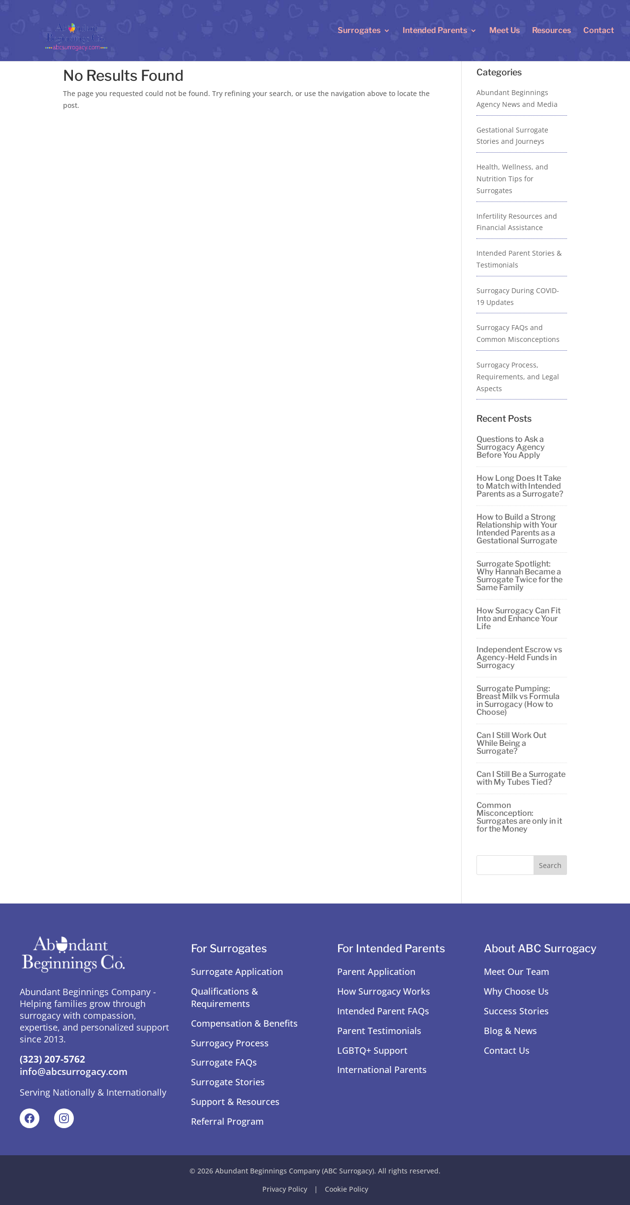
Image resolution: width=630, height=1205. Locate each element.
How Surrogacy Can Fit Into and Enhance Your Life (518, 618)
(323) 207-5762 (52, 1059)
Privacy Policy (284, 1189)
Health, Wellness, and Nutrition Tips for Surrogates (512, 178)
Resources (551, 31)
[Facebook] (29, 1118)
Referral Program (227, 1121)
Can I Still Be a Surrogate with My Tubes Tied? (521, 778)
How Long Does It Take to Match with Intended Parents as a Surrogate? (519, 486)
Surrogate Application (237, 971)
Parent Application (376, 971)
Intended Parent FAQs (383, 1011)
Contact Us (507, 1050)
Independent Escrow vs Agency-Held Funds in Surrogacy (519, 657)
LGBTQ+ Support (372, 1050)
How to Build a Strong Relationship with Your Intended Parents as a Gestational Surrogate (516, 528)
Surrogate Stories (228, 1082)
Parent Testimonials (379, 1031)
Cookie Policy (346, 1189)
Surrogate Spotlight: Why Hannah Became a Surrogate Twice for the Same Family (519, 575)
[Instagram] (64, 1118)
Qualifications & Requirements (224, 997)
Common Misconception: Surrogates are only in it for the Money (519, 817)
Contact (598, 31)
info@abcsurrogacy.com (73, 1071)
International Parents (382, 1069)
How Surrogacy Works (383, 991)
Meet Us (504, 31)
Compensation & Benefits (244, 1023)
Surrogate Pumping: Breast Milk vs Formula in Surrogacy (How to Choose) (518, 700)
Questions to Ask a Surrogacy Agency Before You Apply (510, 447)
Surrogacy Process (230, 1043)
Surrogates (359, 31)
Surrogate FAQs (224, 1062)
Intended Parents (435, 31)
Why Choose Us (516, 991)
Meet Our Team (516, 971)
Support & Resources (235, 1101)
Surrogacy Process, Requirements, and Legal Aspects (517, 376)
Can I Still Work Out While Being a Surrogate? (511, 743)
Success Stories (516, 1011)
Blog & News (510, 1031)
